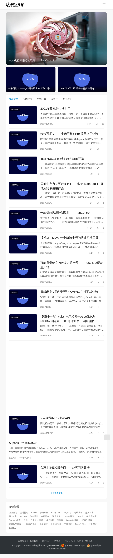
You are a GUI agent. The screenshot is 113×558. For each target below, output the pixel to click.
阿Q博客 (13, 520)
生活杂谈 (67, 99)
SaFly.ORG (56, 517)
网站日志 (68, 545)
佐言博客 (34, 520)
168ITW (12, 532)
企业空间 (13, 517)
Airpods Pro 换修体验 (23, 446)
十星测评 (43, 528)
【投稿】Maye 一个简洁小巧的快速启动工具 (69, 239)
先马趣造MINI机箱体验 (55, 421)
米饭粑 (80, 520)
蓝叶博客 (24, 517)
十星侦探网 (56, 528)
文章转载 (41, 99)
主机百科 (45, 520)
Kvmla (34, 517)
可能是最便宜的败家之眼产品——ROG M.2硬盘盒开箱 (71, 267)
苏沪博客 (89, 517)
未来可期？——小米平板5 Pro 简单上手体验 (69, 134)
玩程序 (54, 99)
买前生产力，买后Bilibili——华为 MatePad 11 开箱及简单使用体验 (72, 187)
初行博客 (38, 549)
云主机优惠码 (36, 524)
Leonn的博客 (72, 524)
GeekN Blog (80, 528)
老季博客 (78, 517)
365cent (23, 520)
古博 (25, 524)
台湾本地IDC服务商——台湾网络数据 (64, 471)
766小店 (88, 545)
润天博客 (56, 520)
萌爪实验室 (91, 520)
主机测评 (68, 528)
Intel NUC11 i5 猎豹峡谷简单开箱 (62, 159)
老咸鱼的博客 (15, 528)
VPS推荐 (50, 524)
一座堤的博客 (30, 528)
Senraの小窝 (14, 524)
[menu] (104, 4)
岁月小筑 (44, 517)
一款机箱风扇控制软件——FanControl (31, 60)
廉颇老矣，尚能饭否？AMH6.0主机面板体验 (69, 294)
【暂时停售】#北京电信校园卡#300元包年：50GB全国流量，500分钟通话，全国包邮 (69, 321)
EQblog (67, 517)
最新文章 (13, 99)
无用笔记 (93, 528)
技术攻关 (27, 99)
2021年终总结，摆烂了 (55, 108)
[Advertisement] (56, 379)
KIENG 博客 (86, 524)
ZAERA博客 (68, 520)
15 (102, 124)
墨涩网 (60, 524)
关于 (79, 545)
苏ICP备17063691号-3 (75, 549)
